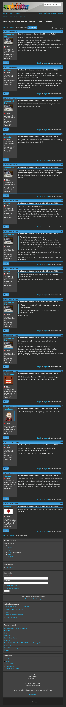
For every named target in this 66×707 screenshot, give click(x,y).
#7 (62, 231)
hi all (7, 612)
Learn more (7, 559)
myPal (6, 445)
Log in (5, 27)
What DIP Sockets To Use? (14, 614)
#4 (62, 134)
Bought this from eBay (11, 648)
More (60, 620)
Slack (9, 554)
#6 (62, 200)
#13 (61, 442)
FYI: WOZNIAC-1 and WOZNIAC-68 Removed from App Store (23, 643)
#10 (61, 335)
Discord (10, 550)
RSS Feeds (9, 663)
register (11, 27)
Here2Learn (9, 409)
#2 (62, 67)
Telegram (10, 556)
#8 (62, 268)
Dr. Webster (9, 374)
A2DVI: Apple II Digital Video (15, 609)
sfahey (7, 204)
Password (7, 580)
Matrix (9, 548)
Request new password (13, 588)
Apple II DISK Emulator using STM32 (17, 607)
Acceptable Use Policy (12, 668)
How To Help (42, 13)
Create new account (12, 585)
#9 (62, 299)
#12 (61, 406)
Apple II (22, 17)
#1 (62, 31)
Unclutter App (37, 599)
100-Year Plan (51, 13)
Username (7, 576)
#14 (61, 473)
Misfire (10, 552)
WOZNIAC (7, 645)
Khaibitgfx (7, 640)
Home (5, 13)
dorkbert (7, 507)
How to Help (33, 694)
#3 (62, 98)
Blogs (7, 658)
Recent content (10, 567)
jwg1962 (6, 650)
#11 (61, 371)
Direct (27, 599)
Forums (11, 13)
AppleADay (7, 630)
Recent (17, 13)
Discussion (14, 17)
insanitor (8, 70)
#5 (62, 164)
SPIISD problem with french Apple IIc (15, 628)
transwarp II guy (9, 35)
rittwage (7, 476)
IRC (9, 545)
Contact (60, 13)
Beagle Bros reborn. (12, 617)
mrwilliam (7, 635)
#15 (61, 503)
